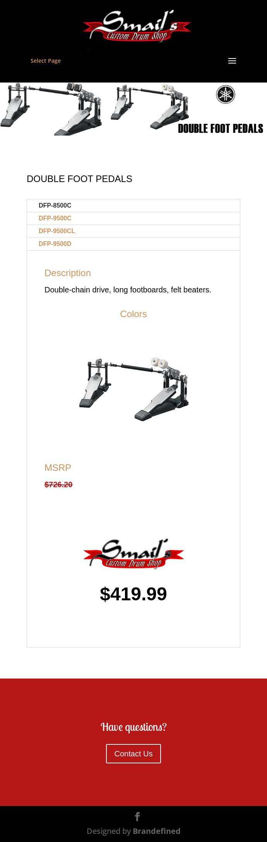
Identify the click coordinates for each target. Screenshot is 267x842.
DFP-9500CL (57, 231)
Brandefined (157, 831)
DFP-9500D (55, 244)
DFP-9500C (55, 218)
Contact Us (134, 753)
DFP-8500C (55, 205)
